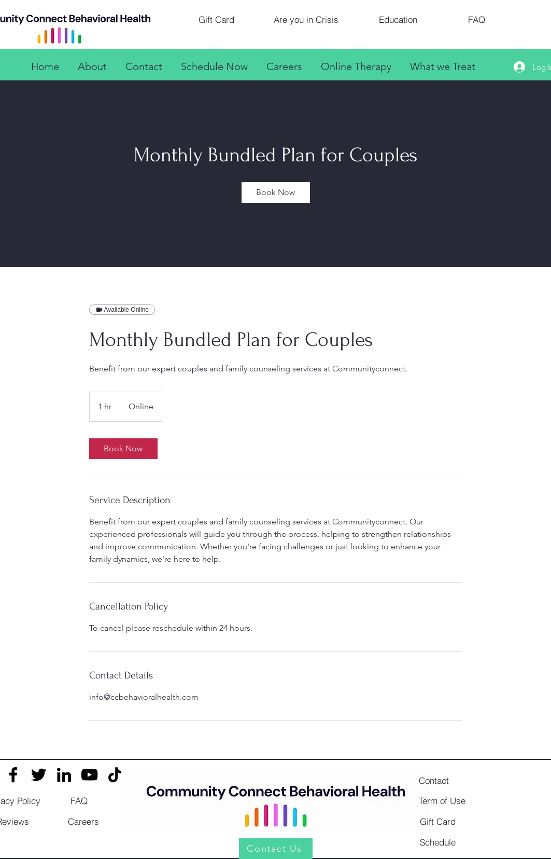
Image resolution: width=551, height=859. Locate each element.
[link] (276, 192)
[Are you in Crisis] (306, 19)
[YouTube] (89, 775)
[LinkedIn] (64, 775)
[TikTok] (115, 775)
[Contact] (434, 780)
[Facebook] (13, 775)
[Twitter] (39, 775)
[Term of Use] (442, 800)
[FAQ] (477, 19)
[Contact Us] (276, 848)
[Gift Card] (216, 19)
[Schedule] (438, 842)
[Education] (398, 19)
